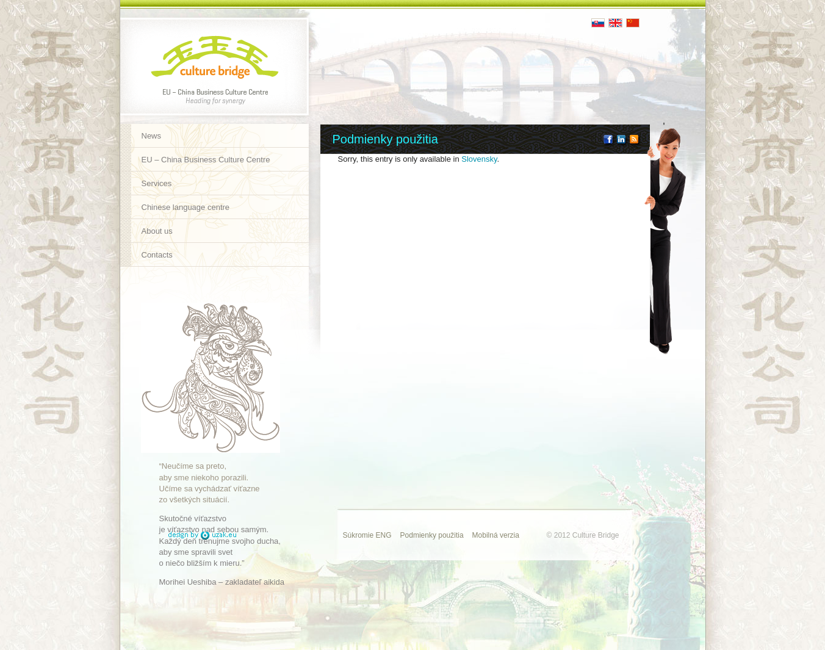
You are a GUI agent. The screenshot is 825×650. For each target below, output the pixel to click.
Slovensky (479, 159)
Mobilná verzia (495, 535)
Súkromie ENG (367, 535)
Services (157, 183)
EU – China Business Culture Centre (206, 159)
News (152, 135)
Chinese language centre (186, 207)
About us (157, 231)
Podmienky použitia (432, 535)
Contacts (157, 254)
